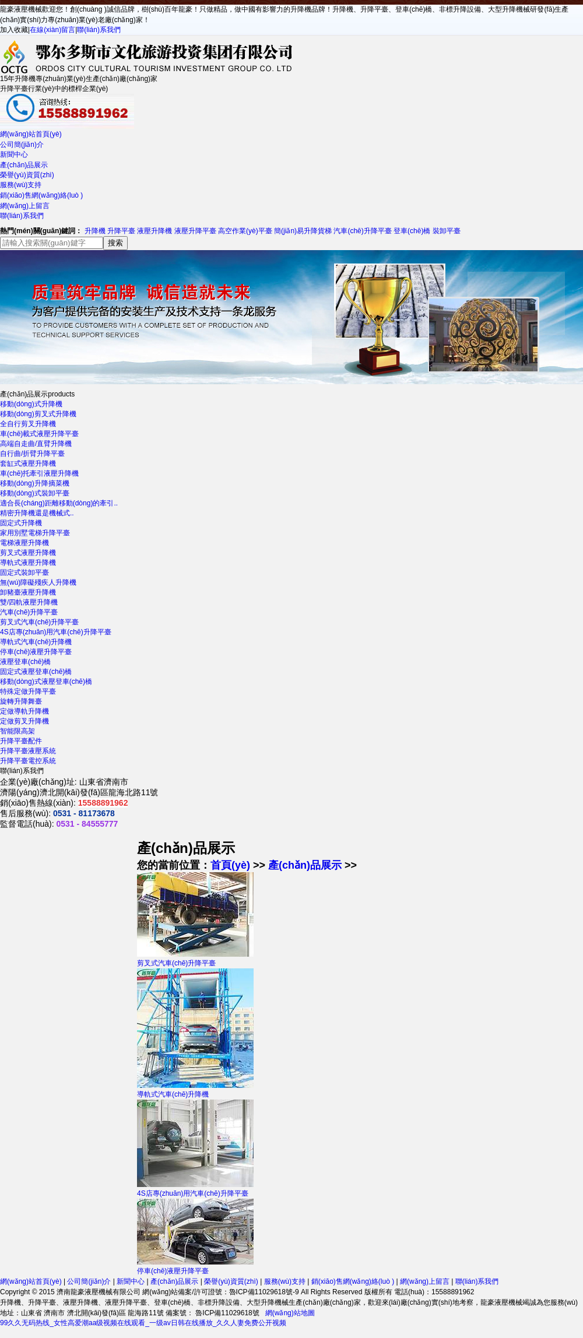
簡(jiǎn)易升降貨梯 (303, 231)
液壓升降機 (154, 231)
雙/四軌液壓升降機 (29, 602)
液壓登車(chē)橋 (25, 662)
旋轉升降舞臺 (21, 701)
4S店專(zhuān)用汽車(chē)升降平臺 (55, 632)
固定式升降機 (21, 523)
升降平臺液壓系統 (28, 751)
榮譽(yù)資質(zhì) (27, 175)
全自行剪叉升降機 (28, 424)
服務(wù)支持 (20, 185)
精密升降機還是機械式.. (37, 513)
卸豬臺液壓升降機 (28, 592)
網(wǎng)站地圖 (290, 1313)
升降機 (95, 231)
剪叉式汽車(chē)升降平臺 (39, 622)
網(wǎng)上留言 (25, 206)
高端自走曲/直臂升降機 (36, 444)
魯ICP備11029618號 (226, 1313)
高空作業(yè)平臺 (245, 231)
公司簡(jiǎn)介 (22, 145)
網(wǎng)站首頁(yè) (31, 134)
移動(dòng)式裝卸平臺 (34, 493)
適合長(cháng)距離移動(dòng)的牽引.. (59, 503)
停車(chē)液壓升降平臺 (36, 652)
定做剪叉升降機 (24, 721)
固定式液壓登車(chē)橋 (36, 672)
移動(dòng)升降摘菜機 (34, 483)
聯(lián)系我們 (99, 30)
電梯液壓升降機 (24, 543)
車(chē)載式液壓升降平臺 (39, 434)
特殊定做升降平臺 (28, 691)
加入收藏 (14, 30)
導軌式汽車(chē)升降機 (36, 642)
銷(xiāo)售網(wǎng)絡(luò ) (41, 195)
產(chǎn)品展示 (24, 165)
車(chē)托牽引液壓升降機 (39, 473)
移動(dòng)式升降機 (31, 404)
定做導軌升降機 (24, 711)
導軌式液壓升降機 (28, 563)
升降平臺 (121, 231)
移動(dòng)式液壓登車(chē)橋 (46, 681)
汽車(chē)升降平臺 (362, 231)
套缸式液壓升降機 (28, 463)
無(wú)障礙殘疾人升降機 (38, 582)
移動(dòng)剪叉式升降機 (38, 414)
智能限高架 (17, 731)
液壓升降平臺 (195, 231)
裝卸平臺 (447, 231)
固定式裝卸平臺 (24, 572)
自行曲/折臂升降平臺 (32, 453)
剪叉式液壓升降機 (28, 553)
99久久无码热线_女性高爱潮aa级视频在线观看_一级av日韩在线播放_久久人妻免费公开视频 (143, 1323)
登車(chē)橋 (412, 231)
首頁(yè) (230, 865)
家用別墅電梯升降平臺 (35, 533)
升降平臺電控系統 (28, 761)
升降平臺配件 (21, 741)
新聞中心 (14, 154)
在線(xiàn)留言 (52, 30)
